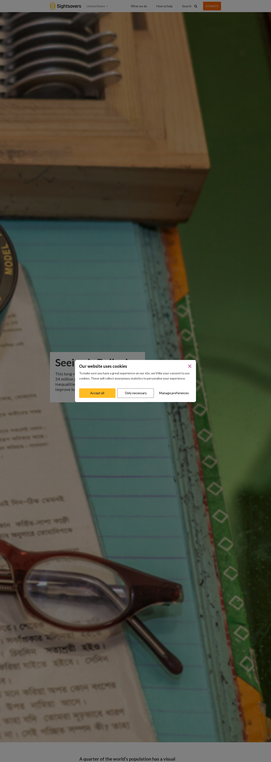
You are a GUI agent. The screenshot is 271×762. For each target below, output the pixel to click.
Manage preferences (174, 393)
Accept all (97, 393)
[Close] (190, 366)
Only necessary (136, 393)
